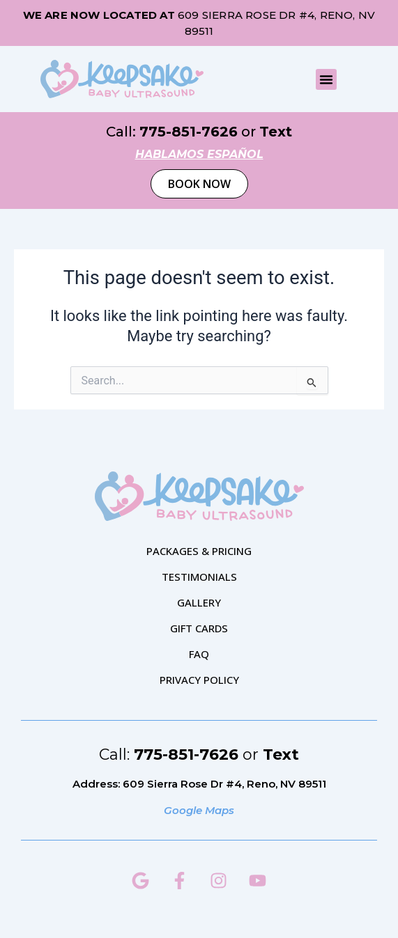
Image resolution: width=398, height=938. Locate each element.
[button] (326, 79)
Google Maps (199, 810)
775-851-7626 (188, 131)
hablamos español (199, 154)
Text (275, 131)
